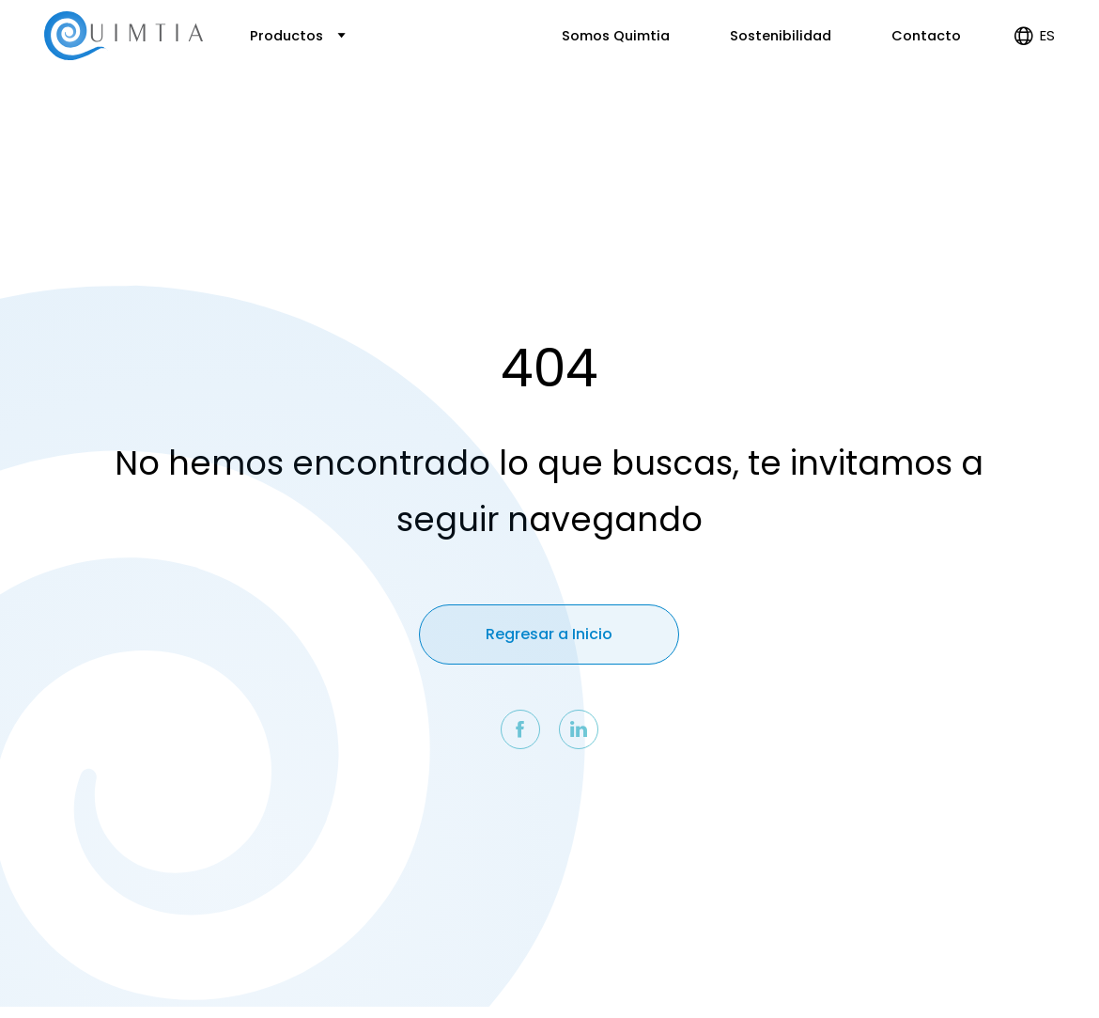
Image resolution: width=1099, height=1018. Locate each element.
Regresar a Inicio (549, 634)
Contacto (926, 35)
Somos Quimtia (616, 35)
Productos (298, 35)
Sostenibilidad (780, 35)
